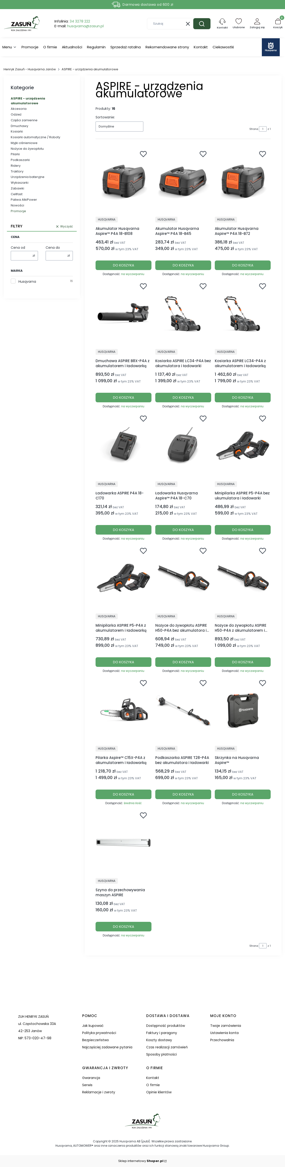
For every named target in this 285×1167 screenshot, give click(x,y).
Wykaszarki (19, 182)
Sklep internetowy (140, 1161)
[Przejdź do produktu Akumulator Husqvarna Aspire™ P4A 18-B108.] (123, 181)
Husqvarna (27, 281)
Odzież (16, 114)
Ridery (16, 165)
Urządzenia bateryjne (27, 177)
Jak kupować (93, 1025)
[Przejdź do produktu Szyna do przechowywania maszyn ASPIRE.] (123, 842)
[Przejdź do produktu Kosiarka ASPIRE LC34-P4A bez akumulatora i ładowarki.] (183, 313)
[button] (201, 23)
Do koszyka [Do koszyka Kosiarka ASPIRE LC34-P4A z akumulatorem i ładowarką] (242, 397)
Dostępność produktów (165, 1025)
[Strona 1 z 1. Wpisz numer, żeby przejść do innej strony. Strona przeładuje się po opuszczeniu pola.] (263, 129)
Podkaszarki (20, 160)
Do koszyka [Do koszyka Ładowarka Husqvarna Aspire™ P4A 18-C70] (183, 529)
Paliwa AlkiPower (24, 199)
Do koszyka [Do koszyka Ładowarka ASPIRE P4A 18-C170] (123, 529)
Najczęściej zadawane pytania (107, 1047)
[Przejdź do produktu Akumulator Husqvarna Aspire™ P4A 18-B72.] (243, 181)
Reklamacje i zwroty (98, 1092)
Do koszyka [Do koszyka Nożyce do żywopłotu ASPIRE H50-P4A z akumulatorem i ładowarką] (242, 662)
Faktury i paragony (161, 1032)
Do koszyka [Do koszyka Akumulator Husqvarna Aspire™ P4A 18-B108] (123, 265)
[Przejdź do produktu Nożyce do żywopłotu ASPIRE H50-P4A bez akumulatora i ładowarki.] (183, 578)
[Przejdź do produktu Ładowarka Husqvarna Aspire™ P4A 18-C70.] (183, 445)
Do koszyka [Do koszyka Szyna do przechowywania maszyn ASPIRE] (123, 926)
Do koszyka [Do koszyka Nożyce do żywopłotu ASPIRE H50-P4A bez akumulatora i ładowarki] (183, 662)
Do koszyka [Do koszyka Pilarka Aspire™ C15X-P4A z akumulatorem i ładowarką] (123, 794)
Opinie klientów (159, 1092)
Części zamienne (24, 120)
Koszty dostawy (159, 1040)
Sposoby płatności (161, 1054)
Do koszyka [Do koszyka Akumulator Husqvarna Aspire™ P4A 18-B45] (183, 265)
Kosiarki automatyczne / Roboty (35, 137)
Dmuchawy (19, 126)
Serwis (87, 1085)
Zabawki (17, 188)
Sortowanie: (105, 117)
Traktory (17, 171)
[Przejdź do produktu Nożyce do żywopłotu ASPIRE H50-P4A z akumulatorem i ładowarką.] (243, 578)
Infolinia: (72, 21)
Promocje (18, 211)
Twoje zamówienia (225, 1025)
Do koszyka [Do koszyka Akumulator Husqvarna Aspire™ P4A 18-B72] (242, 265)
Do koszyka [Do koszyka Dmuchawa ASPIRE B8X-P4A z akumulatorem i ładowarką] (123, 397)
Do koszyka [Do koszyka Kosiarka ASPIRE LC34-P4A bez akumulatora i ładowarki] (183, 397)
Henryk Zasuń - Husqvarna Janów (30, 69)
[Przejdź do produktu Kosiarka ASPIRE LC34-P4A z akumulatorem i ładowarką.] (243, 313)
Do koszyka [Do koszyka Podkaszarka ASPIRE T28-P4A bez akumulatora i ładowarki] (183, 794)
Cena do (53, 247)
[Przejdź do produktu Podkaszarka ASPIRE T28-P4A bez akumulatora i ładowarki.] (183, 710)
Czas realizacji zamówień (167, 1047)
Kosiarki (17, 131)
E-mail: (79, 26)
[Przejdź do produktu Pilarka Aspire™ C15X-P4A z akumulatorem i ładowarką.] (123, 710)
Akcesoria (19, 108)
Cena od (18, 247)
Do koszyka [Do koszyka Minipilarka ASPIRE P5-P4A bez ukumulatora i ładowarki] (242, 529)
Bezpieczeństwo (95, 1040)
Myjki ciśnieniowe (24, 143)
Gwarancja (91, 1077)
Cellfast (16, 194)
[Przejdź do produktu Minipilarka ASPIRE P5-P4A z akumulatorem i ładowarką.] (123, 578)
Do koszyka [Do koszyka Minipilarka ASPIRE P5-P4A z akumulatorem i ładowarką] (123, 662)
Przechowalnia (222, 1040)
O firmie (153, 1085)
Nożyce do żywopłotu (27, 148)
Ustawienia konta (224, 1032)
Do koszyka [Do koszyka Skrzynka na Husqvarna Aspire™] (242, 794)
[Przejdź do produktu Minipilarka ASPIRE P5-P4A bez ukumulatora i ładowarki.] (243, 445)
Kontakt (152, 1077)
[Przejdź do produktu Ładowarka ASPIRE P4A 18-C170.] (123, 445)
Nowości (17, 205)
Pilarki (15, 154)
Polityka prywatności (99, 1032)
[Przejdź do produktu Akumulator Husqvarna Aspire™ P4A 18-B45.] (183, 181)
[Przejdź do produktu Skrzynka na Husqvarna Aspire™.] (243, 710)
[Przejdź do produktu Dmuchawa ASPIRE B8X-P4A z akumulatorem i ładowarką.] (123, 313)
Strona (253, 129)
